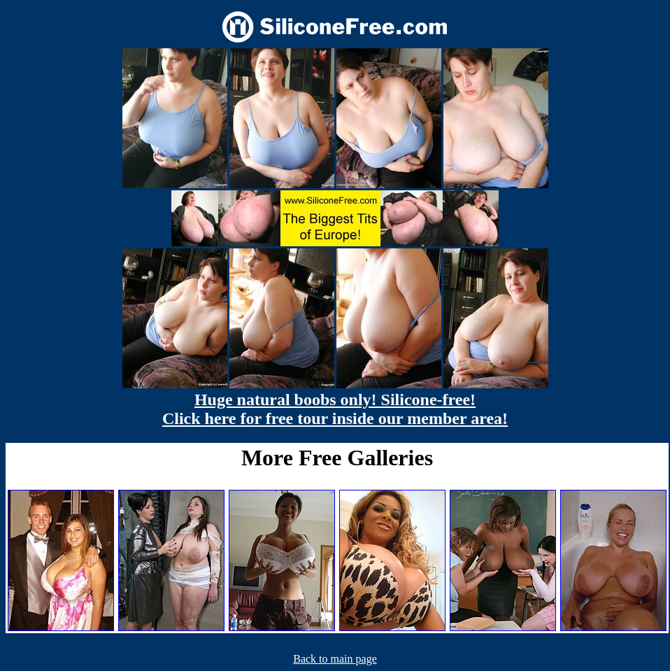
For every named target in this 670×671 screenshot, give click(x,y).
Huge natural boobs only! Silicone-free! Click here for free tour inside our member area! (335, 409)
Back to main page (335, 659)
